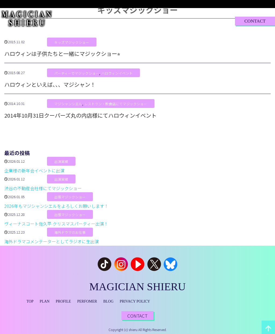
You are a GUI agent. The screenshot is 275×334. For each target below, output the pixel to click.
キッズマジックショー (71, 42)
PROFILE (122, 21)
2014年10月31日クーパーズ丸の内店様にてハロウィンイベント (80, 115)
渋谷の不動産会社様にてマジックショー (43, 188)
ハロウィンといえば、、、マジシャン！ (50, 84)
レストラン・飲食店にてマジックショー (115, 104)
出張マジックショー (70, 197)
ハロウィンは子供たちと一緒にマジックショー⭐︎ (62, 53)
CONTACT (255, 21)
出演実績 (61, 161)
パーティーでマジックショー (76, 73)
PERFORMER (153, 21)
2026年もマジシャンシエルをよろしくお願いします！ (56, 206)
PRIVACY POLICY (135, 301)
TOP (79, 21)
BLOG (181, 21)
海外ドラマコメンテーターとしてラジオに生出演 (51, 241)
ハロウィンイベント (117, 73)
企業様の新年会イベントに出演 (34, 170)
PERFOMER (87, 301)
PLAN (98, 21)
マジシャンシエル (68, 104)
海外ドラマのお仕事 (70, 232)
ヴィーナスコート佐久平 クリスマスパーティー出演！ (56, 223)
